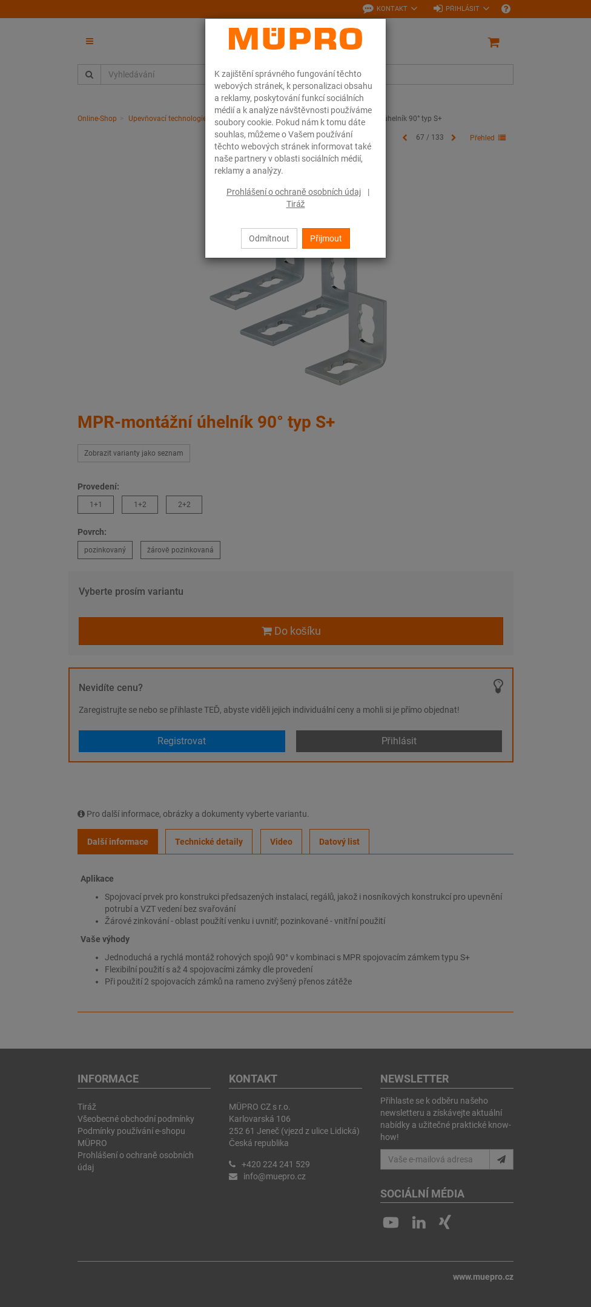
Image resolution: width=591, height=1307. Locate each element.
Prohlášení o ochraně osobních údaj (293, 192)
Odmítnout (269, 238)
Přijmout (326, 238)
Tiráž (295, 204)
